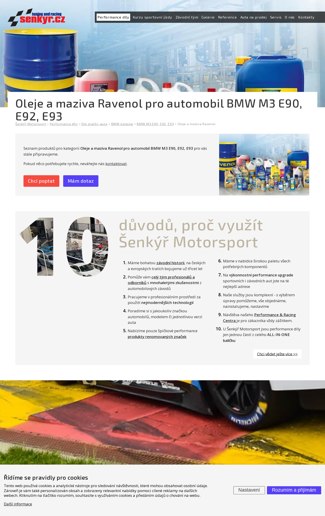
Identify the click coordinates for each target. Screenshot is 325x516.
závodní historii (170, 263)
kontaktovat (116, 163)
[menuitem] (113, 17)
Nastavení (249, 490)
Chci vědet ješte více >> (277, 354)
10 (63, 244)
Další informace (18, 504)
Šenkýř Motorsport (30, 124)
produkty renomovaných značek (157, 337)
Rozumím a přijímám (294, 490)
